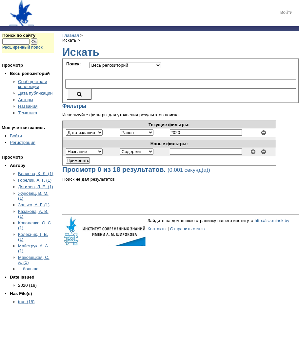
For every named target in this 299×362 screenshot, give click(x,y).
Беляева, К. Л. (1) (35, 173)
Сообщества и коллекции (32, 84)
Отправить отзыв (187, 228)
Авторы (25, 99)
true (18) (26, 301)
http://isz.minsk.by (271, 220)
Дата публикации (35, 93)
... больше (28, 268)
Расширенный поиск (22, 47)
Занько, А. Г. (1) (34, 204)
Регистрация (22, 142)
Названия (27, 106)
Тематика (27, 112)
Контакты (157, 228)
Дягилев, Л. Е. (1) (35, 186)
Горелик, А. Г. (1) (34, 180)
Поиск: (73, 63)
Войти (286, 12)
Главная (70, 35)
